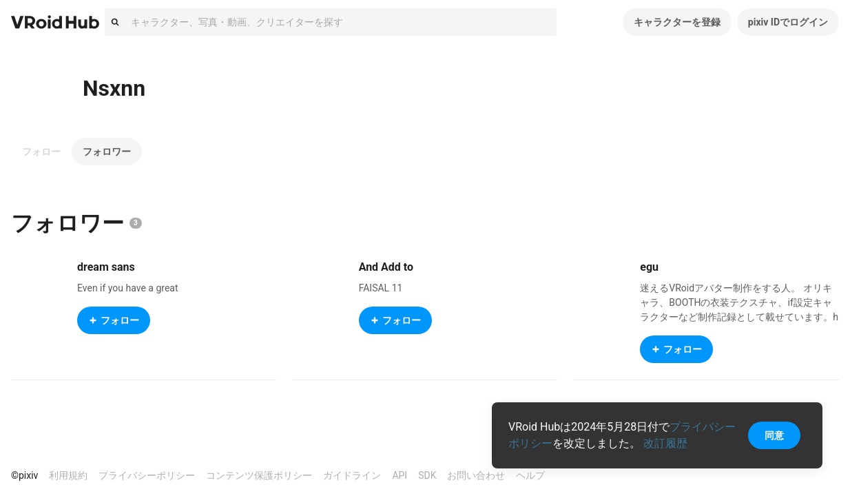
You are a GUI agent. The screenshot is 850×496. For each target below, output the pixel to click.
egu (649, 266)
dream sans (106, 266)
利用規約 (68, 475)
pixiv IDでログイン (788, 22)
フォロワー (107, 151)
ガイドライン (352, 475)
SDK (427, 475)
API (399, 475)
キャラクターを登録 (677, 22)
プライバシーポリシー (147, 475)
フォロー (41, 151)
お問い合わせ (476, 475)
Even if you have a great (127, 287)
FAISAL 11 (381, 287)
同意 (774, 435)
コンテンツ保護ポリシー (259, 475)
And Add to (386, 266)
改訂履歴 (665, 443)
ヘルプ (530, 475)
